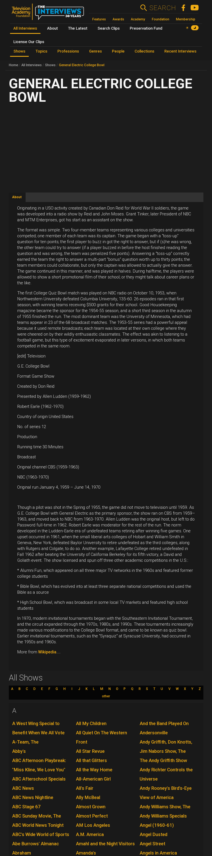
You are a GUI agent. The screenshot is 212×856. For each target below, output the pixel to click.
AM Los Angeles (93, 825)
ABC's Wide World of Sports (40, 834)
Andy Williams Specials (163, 816)
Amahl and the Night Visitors (105, 843)
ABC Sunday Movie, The (36, 816)
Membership (185, 19)
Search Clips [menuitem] (109, 28)
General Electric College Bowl (81, 65)
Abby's (19, 751)
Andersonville (154, 732)
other (106, 696)
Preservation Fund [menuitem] (146, 28)
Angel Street (152, 843)
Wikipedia (47, 651)
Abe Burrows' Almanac (35, 843)
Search (162, 8)
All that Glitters (91, 760)
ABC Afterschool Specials (39, 779)
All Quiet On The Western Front (101, 737)
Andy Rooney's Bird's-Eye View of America (166, 793)
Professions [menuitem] (68, 51)
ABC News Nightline (32, 797)
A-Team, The (25, 742)
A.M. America (90, 834)
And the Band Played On (164, 723)
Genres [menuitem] (95, 51)
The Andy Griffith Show (163, 760)
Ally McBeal (88, 797)
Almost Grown (90, 806)
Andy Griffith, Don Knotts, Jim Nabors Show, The (166, 746)
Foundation (160, 19)
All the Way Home (94, 769)
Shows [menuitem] (19, 51)
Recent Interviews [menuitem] (180, 51)
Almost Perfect (92, 816)
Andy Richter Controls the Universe (166, 774)
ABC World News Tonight (38, 825)
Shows (50, 65)
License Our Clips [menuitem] (28, 42)
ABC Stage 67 (26, 806)
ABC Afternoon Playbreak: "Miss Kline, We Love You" (39, 765)
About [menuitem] (52, 28)
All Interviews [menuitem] (25, 28)
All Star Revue (90, 751)
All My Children (91, 723)
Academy (138, 19)
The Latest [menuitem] (77, 28)
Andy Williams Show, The (165, 806)
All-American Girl (93, 779)
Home (13, 65)
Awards (118, 19)
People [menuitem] (118, 51)
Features (99, 19)
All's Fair (84, 788)
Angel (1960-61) (157, 825)
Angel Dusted (153, 834)
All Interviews (31, 65)
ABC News (23, 788)
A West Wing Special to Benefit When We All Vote (38, 728)
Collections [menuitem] (144, 51)
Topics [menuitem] (41, 51)
